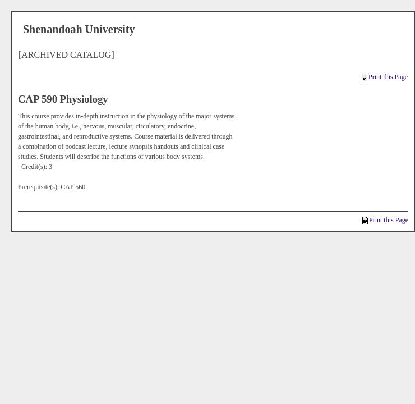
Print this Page (385, 77)
